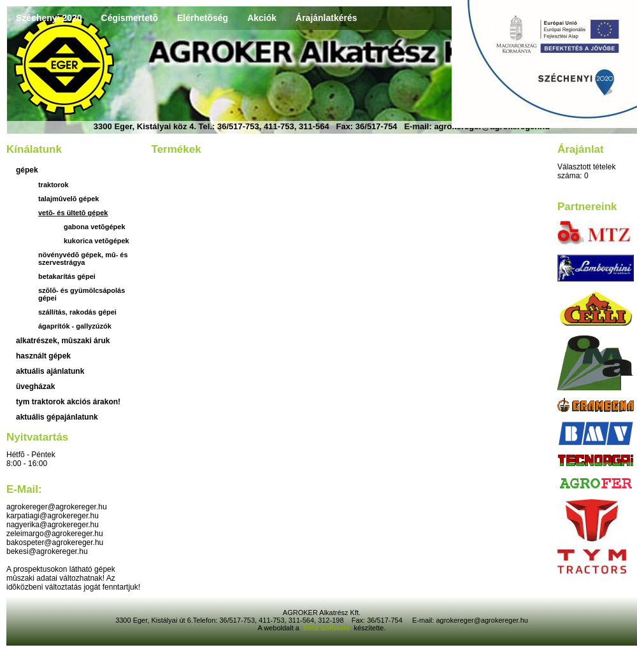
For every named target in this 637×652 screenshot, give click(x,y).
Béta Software (326, 628)
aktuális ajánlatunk (50, 371)
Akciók (261, 18)
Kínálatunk (34, 149)
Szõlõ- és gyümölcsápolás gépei (81, 294)
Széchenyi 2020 (49, 18)
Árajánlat (580, 149)
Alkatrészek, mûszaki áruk (63, 340)
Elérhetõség (202, 18)
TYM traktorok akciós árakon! (68, 401)
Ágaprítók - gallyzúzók (74, 326)
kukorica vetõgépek (96, 240)
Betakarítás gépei (67, 276)
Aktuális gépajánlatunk (57, 417)
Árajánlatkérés (326, 18)
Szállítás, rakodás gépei (77, 312)
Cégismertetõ (129, 18)
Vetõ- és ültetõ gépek (73, 212)
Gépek (27, 170)
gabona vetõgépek (94, 226)
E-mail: (24, 489)
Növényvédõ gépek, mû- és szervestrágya (83, 258)
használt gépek (43, 355)
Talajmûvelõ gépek (68, 198)
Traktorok (53, 184)
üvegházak (35, 386)
